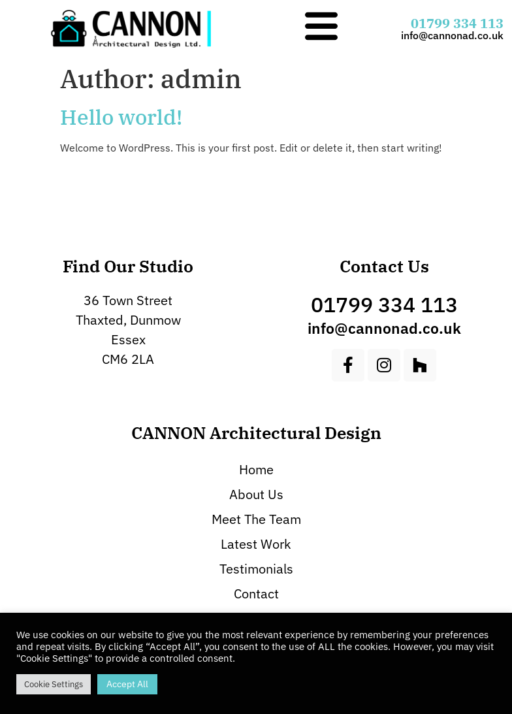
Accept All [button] (127, 684)
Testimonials (256, 568)
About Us (256, 494)
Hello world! (121, 117)
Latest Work (256, 544)
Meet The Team (256, 519)
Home (256, 469)
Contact (256, 593)
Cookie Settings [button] (53, 684)
